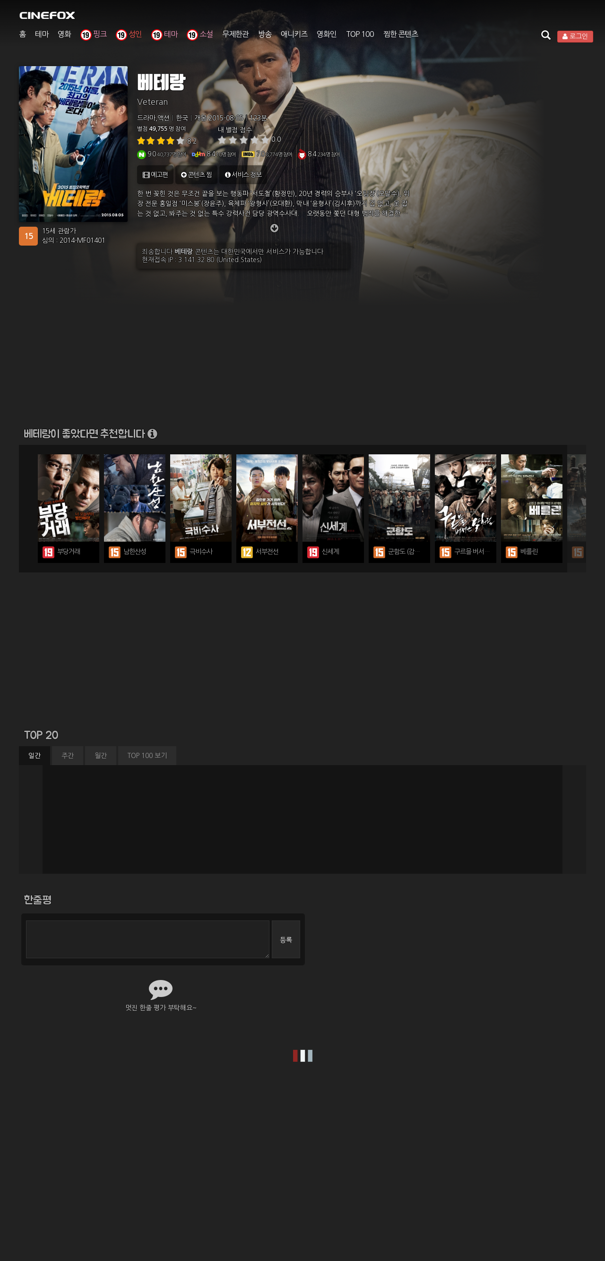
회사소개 (124, 1157)
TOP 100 (360, 34)
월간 (101, 755)
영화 (64, 34)
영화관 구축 (398, 1157)
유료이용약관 (201, 1157)
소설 (200, 34)
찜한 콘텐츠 (400, 34)
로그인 (575, 36)
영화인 (327, 34)
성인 (129, 34)
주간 (67, 755)
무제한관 (235, 34)
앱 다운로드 (477, 1157)
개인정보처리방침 (255, 1157)
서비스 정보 (243, 174)
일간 (34, 755)
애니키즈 (294, 34)
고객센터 (437, 1157)
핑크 (93, 34)
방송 (264, 34)
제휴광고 (358, 1157)
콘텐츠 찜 (196, 174)
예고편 (155, 174)
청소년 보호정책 (313, 1157)
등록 (286, 940)
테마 (41, 34)
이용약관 (159, 1157)
